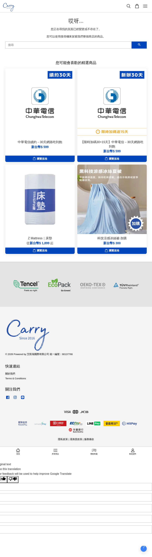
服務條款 (89, 439)
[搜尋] (68, 45)
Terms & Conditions (15, 378)
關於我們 (10, 373)
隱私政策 (63, 439)
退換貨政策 (76, 439)
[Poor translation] (12, 479)
